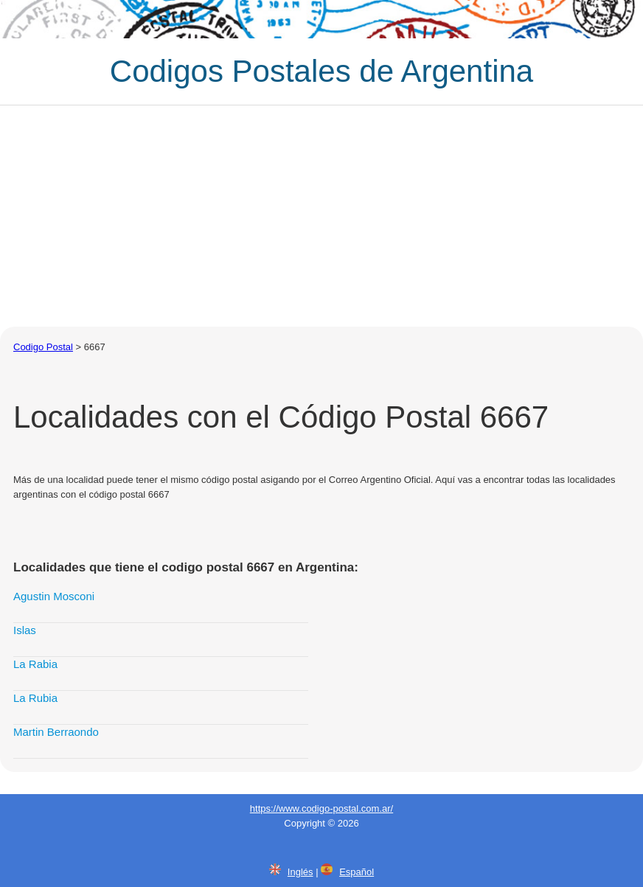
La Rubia (35, 698)
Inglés (300, 871)
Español (356, 871)
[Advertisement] (321, 216)
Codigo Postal (43, 346)
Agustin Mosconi (53, 596)
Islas (24, 630)
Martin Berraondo (56, 732)
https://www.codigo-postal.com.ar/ (321, 808)
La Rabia (35, 664)
